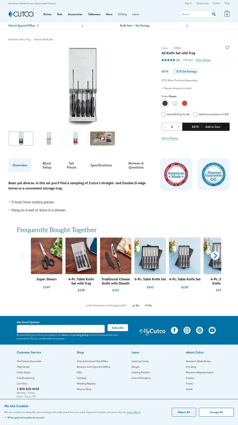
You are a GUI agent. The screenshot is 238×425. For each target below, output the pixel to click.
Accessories (75, 14)
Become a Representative (199, 372)
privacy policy (80, 334)
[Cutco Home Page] (21, 14)
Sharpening (202, 3)
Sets (59, 14)
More (109, 14)
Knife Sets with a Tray (19, 39)
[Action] (214, 14)
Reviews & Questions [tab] (136, 165)
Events (189, 383)
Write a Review (203, 59)
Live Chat (22, 383)
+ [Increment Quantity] (179, 127)
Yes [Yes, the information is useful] (135, 305)
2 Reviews (188, 59)
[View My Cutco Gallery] (152, 331)
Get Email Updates (28, 322)
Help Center (23, 366)
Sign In (188, 3)
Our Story (191, 366)
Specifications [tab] (101, 165)
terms (65, 334)
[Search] (199, 14)
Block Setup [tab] (46, 165)
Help (227, 3)
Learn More (133, 412)
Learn (135, 14)
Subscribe (118, 328)
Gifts (79, 372)
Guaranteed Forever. (45, 3)
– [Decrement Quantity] (165, 127)
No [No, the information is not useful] (148, 305)
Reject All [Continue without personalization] (184, 412)
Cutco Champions (141, 377)
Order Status (23, 372)
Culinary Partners (140, 372)
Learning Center (140, 361)
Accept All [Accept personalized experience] (216, 412)
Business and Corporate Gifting (93, 366)
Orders (216, 3)
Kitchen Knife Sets (43, 39)
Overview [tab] (20, 165)
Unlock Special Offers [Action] (23, 25)
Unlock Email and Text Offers (92, 361)
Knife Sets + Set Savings (135, 25)
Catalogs (82, 377)
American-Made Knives (198, 361)
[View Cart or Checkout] (227, 15)
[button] (82, 26)
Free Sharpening (25, 377)
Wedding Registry (86, 383)
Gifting (122, 14)
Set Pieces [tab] (71, 165)
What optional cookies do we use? (24, 417)
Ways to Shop (84, 389)
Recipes (135, 366)
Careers (190, 377)
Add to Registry (170, 138)
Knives (47, 14)
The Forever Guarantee (29, 361)
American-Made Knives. (21, 3)
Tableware (94, 14)
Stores (189, 389)
